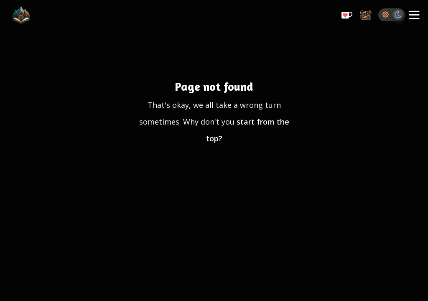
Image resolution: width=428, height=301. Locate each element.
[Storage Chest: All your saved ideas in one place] (365, 16)
